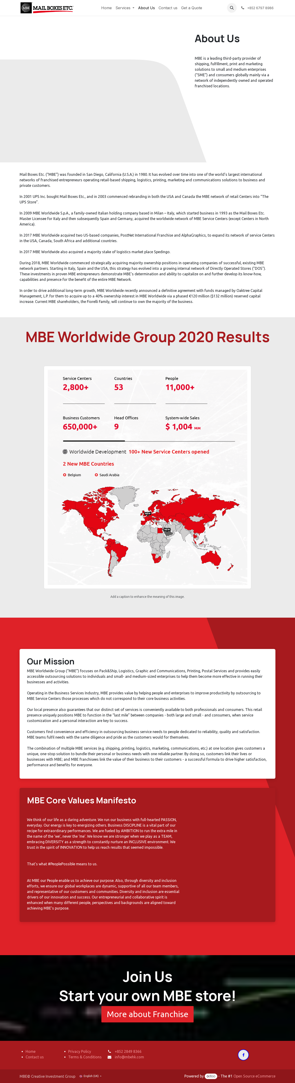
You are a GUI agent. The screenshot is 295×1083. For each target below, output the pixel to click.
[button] (232, 8)
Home (30, 1051)
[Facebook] (243, 1054)
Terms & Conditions (85, 1057)
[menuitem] (106, 7)
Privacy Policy (79, 1051)
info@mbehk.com (129, 1057)
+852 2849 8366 (128, 1051)
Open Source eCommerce (254, 1076)
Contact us (35, 1057)
